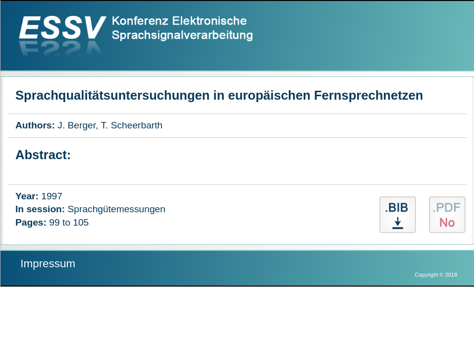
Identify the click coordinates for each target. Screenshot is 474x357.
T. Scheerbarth (131, 125)
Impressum (47, 263)
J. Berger (76, 125)
